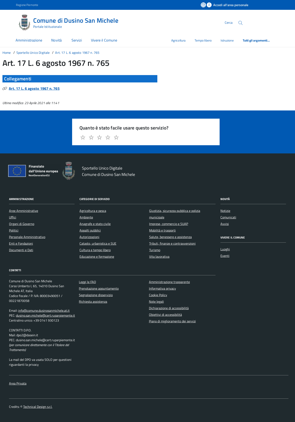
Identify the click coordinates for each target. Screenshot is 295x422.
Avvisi (224, 223)
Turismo (154, 250)
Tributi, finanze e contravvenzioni (172, 243)
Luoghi (225, 249)
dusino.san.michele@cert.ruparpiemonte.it (45, 315)
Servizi (76, 40)
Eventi (224, 255)
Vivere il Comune (104, 40)
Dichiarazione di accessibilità (169, 308)
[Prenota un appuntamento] (203, 5)
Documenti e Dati (21, 250)
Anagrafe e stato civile (95, 223)
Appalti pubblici (90, 230)
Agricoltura (178, 40)
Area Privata (17, 383)
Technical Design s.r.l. (37, 406)
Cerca (229, 22)
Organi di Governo (21, 223)
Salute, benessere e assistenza (170, 236)
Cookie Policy (158, 295)
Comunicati (228, 217)
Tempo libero (203, 40)
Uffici (12, 217)
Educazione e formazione (96, 256)
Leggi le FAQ (87, 281)
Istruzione (227, 40)
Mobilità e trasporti (162, 230)
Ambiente (86, 217)
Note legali (156, 301)
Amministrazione (29, 40)
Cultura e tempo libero (95, 250)
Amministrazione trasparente (169, 281)
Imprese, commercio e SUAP (168, 223)
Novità (56, 40)
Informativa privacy (162, 288)
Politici (13, 230)
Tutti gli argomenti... (256, 40)
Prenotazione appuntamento (99, 288)
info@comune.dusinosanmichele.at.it (44, 310)
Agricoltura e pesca (92, 210)
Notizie (225, 210)
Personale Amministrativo (27, 236)
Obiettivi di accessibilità (165, 314)
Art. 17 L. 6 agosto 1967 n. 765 (34, 88)
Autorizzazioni (89, 236)
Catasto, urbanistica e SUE (97, 243)
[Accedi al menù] (9, 22)
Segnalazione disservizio (96, 295)
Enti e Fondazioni (21, 243)
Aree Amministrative (23, 210)
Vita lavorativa (159, 256)
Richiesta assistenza (93, 301)
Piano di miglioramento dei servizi (172, 321)
